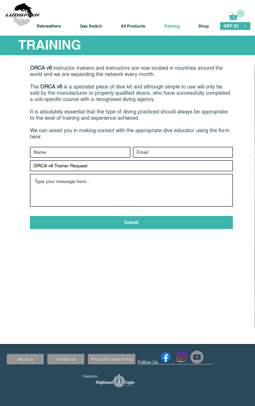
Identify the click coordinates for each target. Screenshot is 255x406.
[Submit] (131, 222)
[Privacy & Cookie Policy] (111, 359)
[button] (235, 26)
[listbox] (235, 26)
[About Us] (25, 359)
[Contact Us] (65, 359)
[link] (237, 15)
